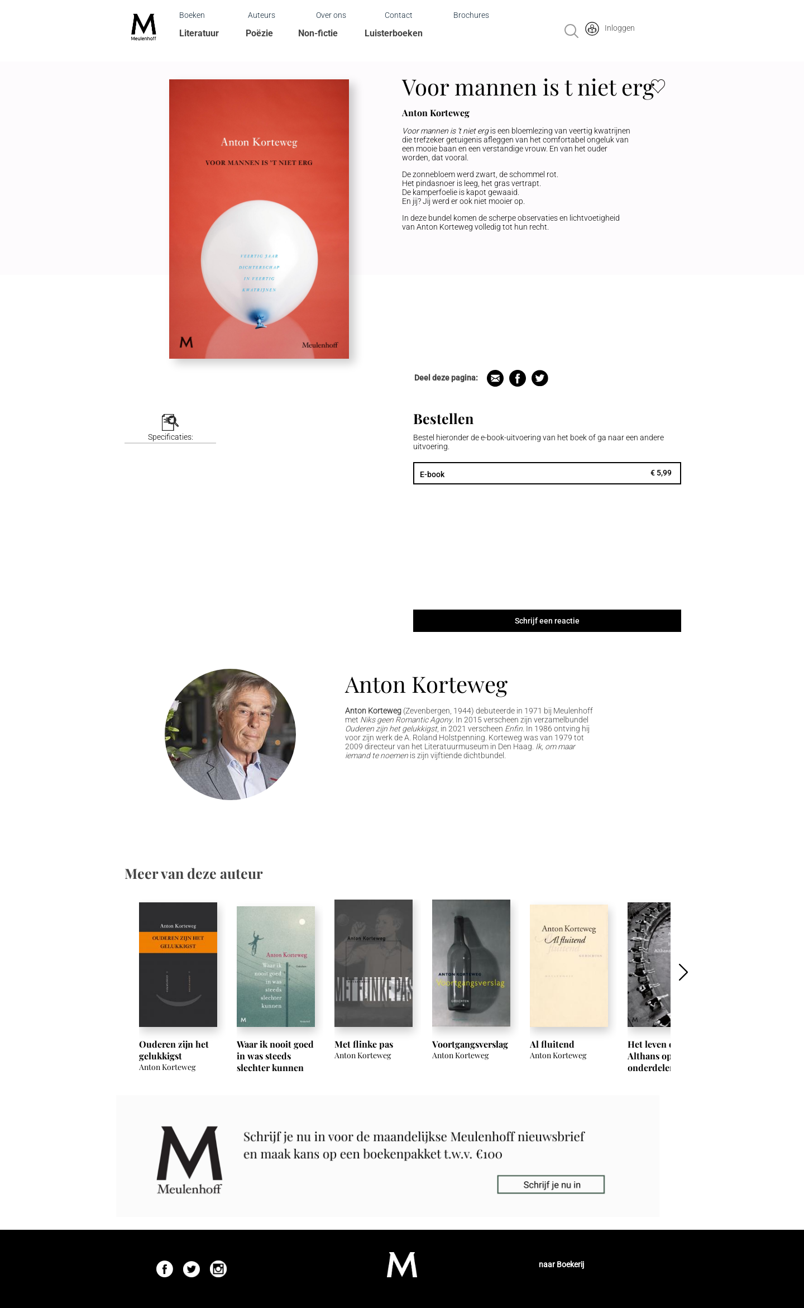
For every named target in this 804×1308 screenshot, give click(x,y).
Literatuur (199, 33)
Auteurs (261, 15)
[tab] (170, 429)
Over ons (331, 15)
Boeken (192, 15)
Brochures (471, 15)
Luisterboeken (394, 33)
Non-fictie (318, 33)
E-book (432, 474)
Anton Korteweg (426, 683)
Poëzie (259, 33)
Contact (399, 15)
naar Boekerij (561, 1264)
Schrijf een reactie (547, 620)
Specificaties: (170, 436)
